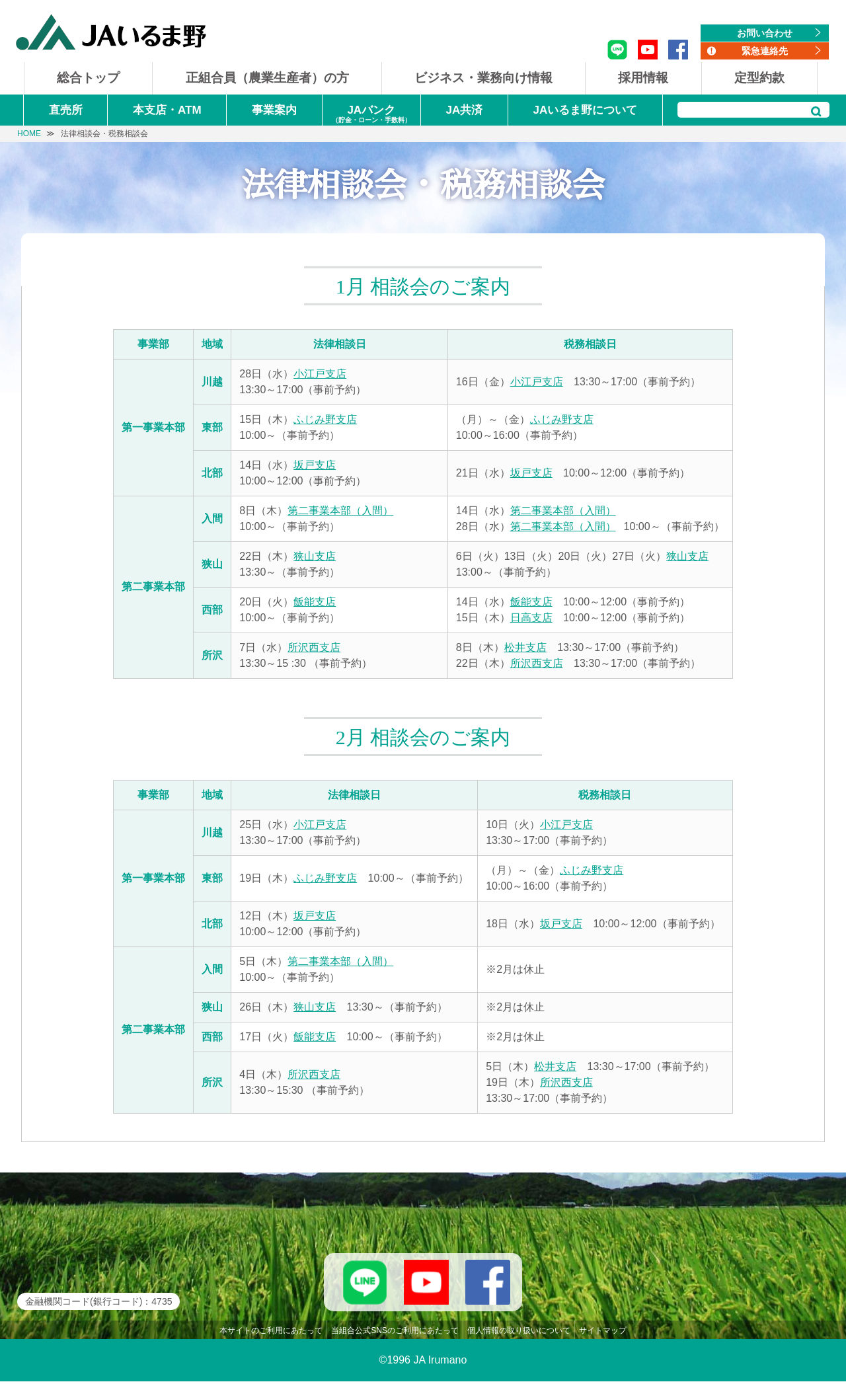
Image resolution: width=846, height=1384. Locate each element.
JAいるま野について (585, 110)
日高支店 (531, 617)
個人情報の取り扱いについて (518, 1333)
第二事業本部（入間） (340, 510)
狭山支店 (314, 556)
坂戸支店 (314, 465)
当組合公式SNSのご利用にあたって (395, 1333)
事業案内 (274, 110)
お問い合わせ (764, 33)
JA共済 (463, 110)
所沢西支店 (314, 647)
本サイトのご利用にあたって (271, 1333)
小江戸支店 (319, 373)
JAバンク (371, 115)
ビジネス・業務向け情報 (483, 78)
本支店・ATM (167, 110)
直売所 (66, 110)
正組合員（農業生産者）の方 (267, 78)
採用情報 (643, 78)
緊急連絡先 (765, 51)
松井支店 (525, 647)
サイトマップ (603, 1333)
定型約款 (759, 78)
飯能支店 (314, 601)
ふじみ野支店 (325, 419)
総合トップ (88, 78)
